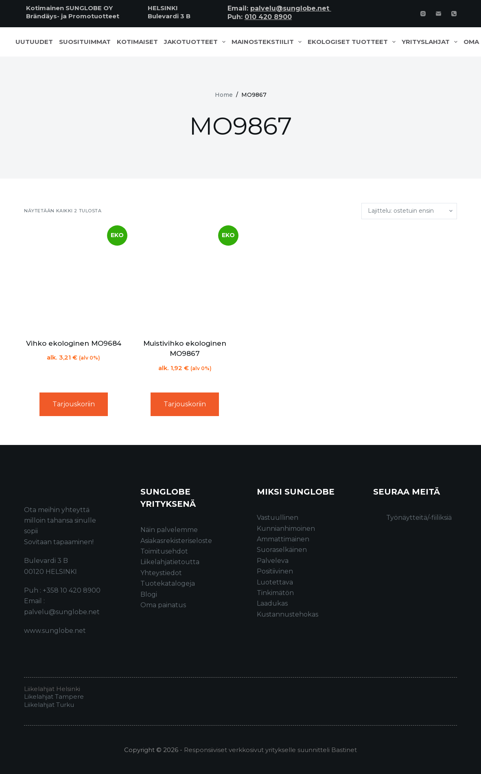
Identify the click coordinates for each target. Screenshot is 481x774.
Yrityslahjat (431, 42)
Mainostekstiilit (268, 42)
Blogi (148, 594)
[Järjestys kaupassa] (409, 211)
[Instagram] (423, 13)
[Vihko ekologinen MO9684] (73, 278)
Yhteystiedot (161, 573)
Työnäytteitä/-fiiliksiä (419, 517)
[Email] (438, 13)
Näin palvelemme (169, 530)
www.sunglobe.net (55, 630)
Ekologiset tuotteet (353, 42)
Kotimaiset (137, 42)
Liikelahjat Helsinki (52, 689)
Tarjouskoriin (73, 404)
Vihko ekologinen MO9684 (73, 343)
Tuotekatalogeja (167, 583)
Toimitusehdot (164, 551)
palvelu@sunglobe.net (290, 8)
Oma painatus (163, 605)
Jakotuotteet (196, 42)
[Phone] (454, 13)
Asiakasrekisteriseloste (176, 541)
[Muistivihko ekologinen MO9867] (185, 278)
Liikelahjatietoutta (169, 562)
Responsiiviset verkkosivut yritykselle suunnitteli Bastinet (270, 750)
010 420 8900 (268, 17)
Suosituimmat (85, 42)
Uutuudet (34, 42)
